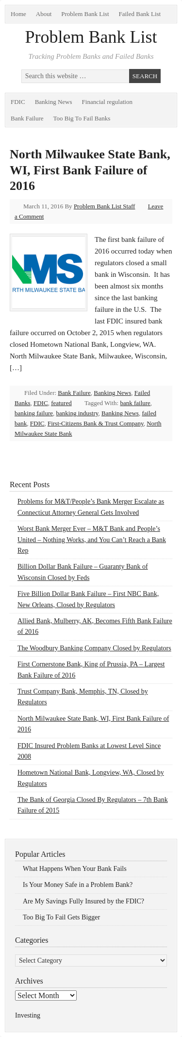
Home (18, 13)
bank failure (135, 403)
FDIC (18, 101)
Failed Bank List (140, 13)
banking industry (77, 413)
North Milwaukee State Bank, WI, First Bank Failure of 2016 (90, 170)
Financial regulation (107, 101)
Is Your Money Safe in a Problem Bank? (77, 884)
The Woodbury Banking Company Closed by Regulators (94, 648)
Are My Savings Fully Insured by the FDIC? (83, 901)
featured (61, 403)
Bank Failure (27, 118)
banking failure (34, 413)
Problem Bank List (85, 13)
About (44, 13)
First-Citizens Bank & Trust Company (96, 423)
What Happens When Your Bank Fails (75, 868)
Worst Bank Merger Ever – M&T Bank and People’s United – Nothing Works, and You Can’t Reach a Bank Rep (91, 539)
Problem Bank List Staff (104, 206)
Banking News (53, 101)
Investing (27, 1015)
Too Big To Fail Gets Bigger (61, 917)
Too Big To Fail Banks (82, 118)
